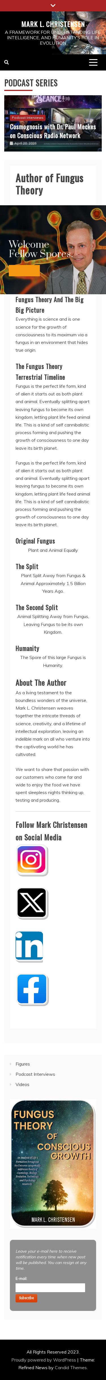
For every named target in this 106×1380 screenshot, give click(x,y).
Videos (22, 1084)
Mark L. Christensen (53, 24)
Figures (23, 1064)
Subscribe (26, 1298)
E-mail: (21, 1278)
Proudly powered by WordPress (44, 1360)
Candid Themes (71, 1367)
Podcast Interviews (28, 117)
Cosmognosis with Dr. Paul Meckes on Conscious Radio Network (53, 131)
